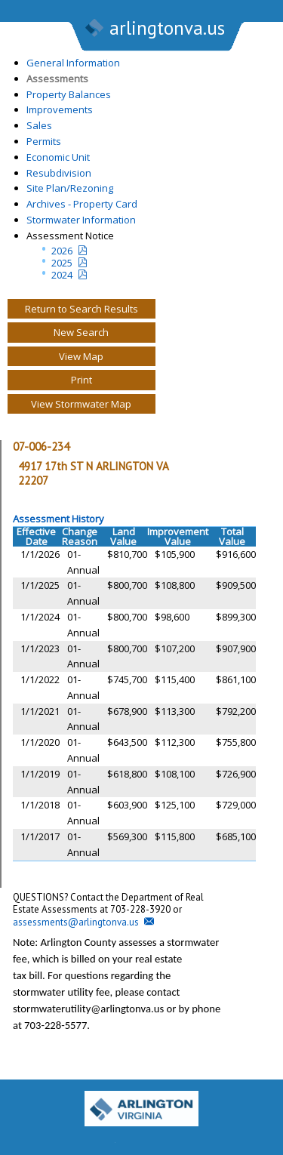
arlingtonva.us (154, 29)
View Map (81, 356)
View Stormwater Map (81, 404)
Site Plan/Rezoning (69, 188)
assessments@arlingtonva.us (76, 922)
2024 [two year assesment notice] (61, 275)
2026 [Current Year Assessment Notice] (61, 250)
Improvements (59, 109)
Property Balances (68, 94)
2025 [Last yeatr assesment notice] (61, 263)
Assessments (57, 78)
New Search (81, 332)
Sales (39, 125)
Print (81, 380)
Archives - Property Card (81, 204)
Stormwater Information (81, 219)
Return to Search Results (81, 309)
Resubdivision (58, 173)
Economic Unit (58, 157)
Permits (43, 141)
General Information (73, 62)
